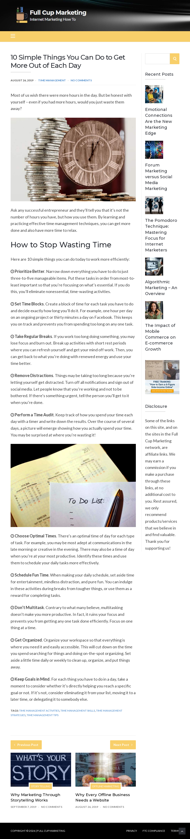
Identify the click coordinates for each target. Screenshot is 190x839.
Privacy (131, 831)
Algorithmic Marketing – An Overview (161, 287)
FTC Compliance (154, 831)
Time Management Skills (77, 710)
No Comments (81, 80)
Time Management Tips (42, 715)
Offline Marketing (105, 786)
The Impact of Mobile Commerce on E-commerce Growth (160, 337)
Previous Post (26, 745)
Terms (175, 831)
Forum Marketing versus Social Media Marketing (158, 177)
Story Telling (40, 786)
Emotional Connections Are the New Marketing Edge (158, 121)
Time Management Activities (39, 710)
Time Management (52, 80)
